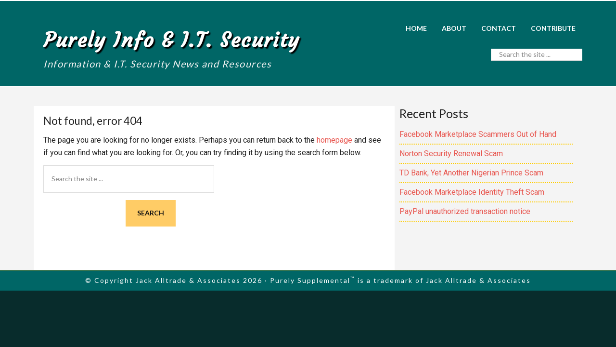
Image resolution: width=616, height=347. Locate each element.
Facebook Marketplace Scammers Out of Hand (477, 134)
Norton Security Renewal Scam (451, 153)
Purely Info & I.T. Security (171, 40)
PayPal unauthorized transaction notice (464, 211)
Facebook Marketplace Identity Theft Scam (471, 192)
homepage (334, 140)
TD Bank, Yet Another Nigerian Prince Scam (471, 172)
